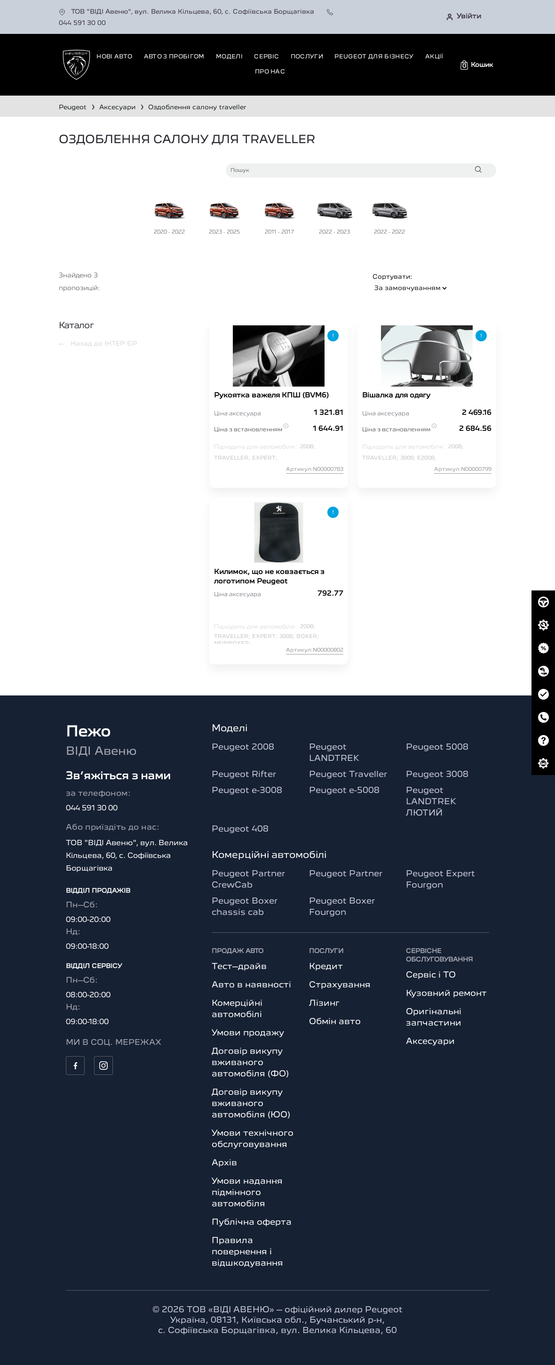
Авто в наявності (251, 985)
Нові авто (114, 56)
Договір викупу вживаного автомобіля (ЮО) (251, 1104)
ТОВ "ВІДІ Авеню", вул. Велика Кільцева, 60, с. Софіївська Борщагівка (187, 12)
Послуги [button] (307, 56)
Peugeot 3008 (437, 774)
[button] (476, 65)
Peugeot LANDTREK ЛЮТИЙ (431, 802)
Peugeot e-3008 (247, 790)
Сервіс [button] (266, 56)
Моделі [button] (229, 56)
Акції (434, 56)
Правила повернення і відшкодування (247, 1252)
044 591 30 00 (92, 808)
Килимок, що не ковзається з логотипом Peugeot (269, 577)
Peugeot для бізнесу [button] (373, 56)
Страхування (340, 985)
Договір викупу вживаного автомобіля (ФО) (250, 1063)
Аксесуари (430, 1041)
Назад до (98, 344)
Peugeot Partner (345, 874)
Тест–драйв (239, 966)
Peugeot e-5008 (344, 790)
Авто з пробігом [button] (174, 56)
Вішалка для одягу (396, 396)
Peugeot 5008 (437, 747)
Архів (224, 1163)
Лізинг (324, 1003)
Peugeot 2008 (243, 747)
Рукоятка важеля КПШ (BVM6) (271, 396)
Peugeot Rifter (244, 774)
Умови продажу (248, 1033)
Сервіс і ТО (431, 975)
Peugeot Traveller (348, 774)
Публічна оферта (252, 1222)
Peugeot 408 (240, 829)
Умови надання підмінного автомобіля (247, 1193)
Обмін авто (335, 1022)
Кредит (326, 966)
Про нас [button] (270, 71)
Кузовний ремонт (446, 993)
